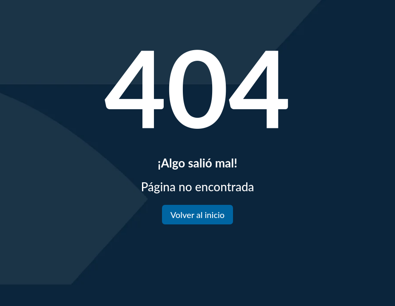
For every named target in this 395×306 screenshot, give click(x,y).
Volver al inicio (197, 215)
